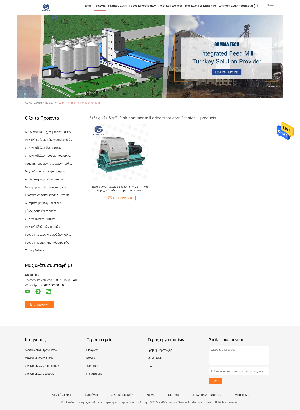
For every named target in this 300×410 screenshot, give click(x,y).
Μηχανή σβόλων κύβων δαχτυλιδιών (48, 139)
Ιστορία (90, 357)
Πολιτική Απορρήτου (207, 394)
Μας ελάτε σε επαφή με (200, 5)
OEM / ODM (155, 357)
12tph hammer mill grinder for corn (79, 102)
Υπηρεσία (92, 365)
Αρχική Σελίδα (61, 394)
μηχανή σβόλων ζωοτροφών (43, 147)
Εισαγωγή (92, 350)
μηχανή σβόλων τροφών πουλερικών (48, 155)
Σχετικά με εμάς (122, 394)
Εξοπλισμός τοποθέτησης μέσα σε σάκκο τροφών (48, 195)
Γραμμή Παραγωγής (160, 350)
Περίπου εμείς (117, 5)
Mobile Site (242, 394)
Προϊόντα (100, 5)
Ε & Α (151, 365)
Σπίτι (88, 5)
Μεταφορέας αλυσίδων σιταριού (45, 187)
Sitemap (174, 394)
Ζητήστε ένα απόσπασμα (236, 5)
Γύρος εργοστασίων (142, 5)
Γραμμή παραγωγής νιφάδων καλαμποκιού (48, 234)
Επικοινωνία (39, 304)
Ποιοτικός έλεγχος (170, 5)
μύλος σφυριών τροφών (40, 211)
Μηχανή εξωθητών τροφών (42, 226)
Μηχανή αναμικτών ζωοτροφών (45, 171)
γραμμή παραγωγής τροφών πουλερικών (48, 163)
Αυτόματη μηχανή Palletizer (43, 203)
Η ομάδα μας (94, 373)
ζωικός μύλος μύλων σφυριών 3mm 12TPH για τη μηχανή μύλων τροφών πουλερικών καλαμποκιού (120, 188)
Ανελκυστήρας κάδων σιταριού (44, 179)
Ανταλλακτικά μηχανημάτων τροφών (48, 132)
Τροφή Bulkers (34, 250)
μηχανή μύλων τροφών (40, 218)
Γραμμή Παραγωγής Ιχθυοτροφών (47, 242)
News (151, 394)
